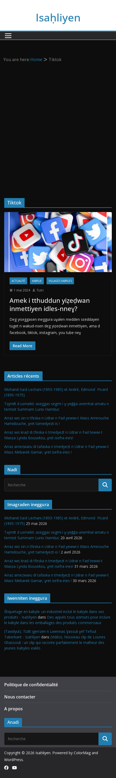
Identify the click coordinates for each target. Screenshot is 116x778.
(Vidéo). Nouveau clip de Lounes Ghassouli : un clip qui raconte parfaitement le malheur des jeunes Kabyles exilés (54, 642)
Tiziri (40, 290)
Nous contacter (19, 697)
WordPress (13, 759)
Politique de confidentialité (31, 685)
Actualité (18, 281)
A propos (13, 709)
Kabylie (37, 281)
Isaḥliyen (58, 17)
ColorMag (82, 752)
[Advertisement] (58, 124)
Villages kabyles (60, 281)
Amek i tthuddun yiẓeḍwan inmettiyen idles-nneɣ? (50, 304)
